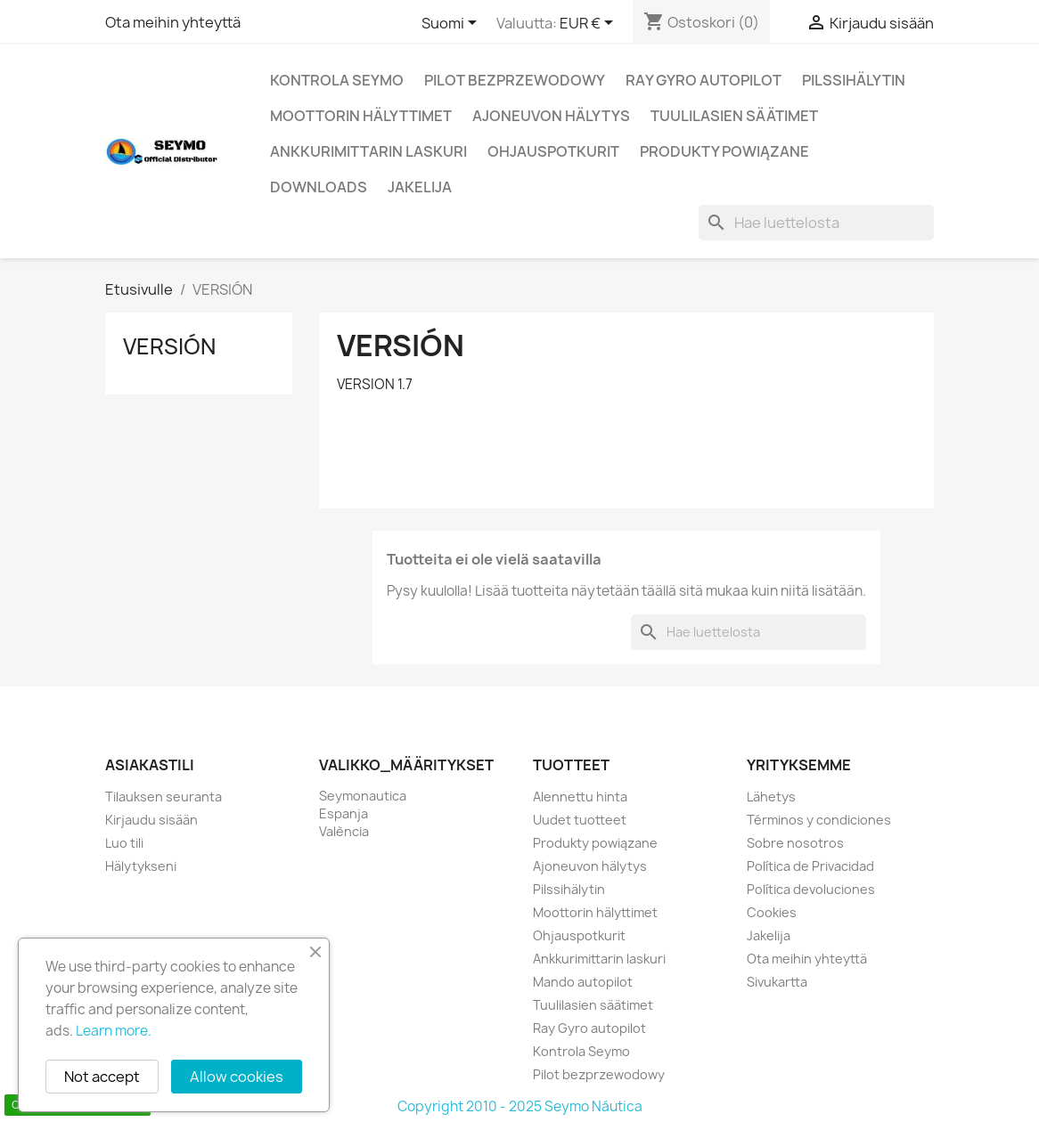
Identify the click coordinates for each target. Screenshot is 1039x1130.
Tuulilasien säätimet (734, 116)
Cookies (772, 912)
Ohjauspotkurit (553, 151)
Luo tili (124, 842)
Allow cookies (236, 1076)
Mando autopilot (583, 981)
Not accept (102, 1076)
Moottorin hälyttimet (361, 116)
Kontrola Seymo (337, 80)
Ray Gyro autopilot (703, 80)
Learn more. (113, 1030)
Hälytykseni (140, 866)
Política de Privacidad (810, 866)
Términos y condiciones (819, 819)
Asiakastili (149, 765)
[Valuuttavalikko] (589, 24)
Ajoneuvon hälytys (551, 116)
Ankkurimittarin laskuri (368, 151)
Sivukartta (777, 981)
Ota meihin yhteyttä (173, 22)
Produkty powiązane (724, 151)
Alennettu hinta (580, 796)
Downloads (318, 187)
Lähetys (771, 796)
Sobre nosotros (795, 842)
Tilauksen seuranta (163, 796)
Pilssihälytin (853, 80)
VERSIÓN (169, 346)
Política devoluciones (811, 889)
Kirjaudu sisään (151, 819)
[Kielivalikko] (452, 24)
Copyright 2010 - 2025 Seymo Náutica (519, 1106)
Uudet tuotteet (579, 819)
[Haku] (816, 222)
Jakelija (420, 187)
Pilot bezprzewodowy (514, 80)
